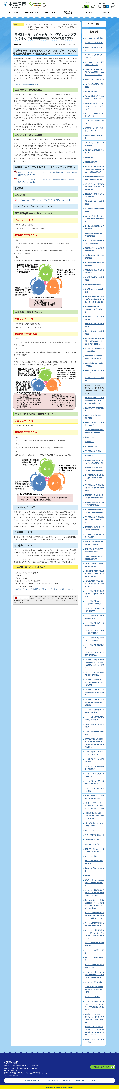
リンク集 (92, 1080)
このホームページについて (33, 1080)
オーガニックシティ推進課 (60, 24)
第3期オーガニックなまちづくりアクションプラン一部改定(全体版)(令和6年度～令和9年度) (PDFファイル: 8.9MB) (47, 181)
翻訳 (112, 3)
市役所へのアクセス (101, 1067)
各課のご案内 (80, 1080)
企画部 (46, 24)
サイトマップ (66, 1080)
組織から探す (37, 24)
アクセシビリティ (52, 1080)
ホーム (28, 24)
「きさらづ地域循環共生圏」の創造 (26, 84)
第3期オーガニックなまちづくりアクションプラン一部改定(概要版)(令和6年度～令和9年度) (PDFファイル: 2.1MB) (47, 173)
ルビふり (89, 3)
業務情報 (74, 24)
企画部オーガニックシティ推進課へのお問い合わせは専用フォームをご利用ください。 (44, 589)
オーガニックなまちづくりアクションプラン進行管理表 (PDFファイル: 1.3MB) (44, 200)
